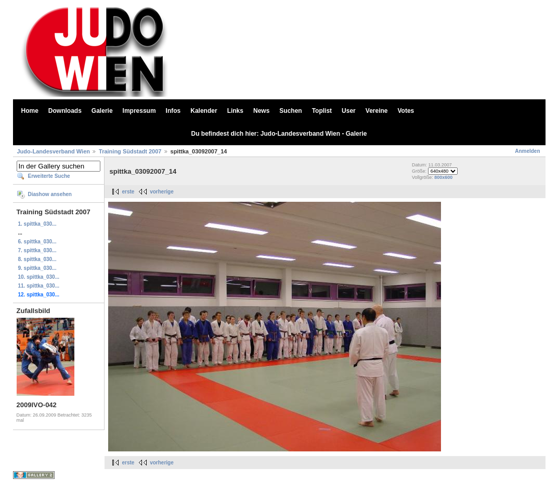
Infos (173, 110)
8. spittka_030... (37, 259)
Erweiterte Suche (49, 176)
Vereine (377, 110)
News (261, 110)
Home (29, 110)
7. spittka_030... (37, 250)
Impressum (139, 110)
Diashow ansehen (50, 194)
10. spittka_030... (39, 277)
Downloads (65, 110)
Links (235, 110)
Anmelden (527, 151)
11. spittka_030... (39, 286)
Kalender (203, 110)
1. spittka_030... (37, 224)
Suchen (290, 110)
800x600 (443, 177)
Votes (406, 110)
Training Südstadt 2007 (130, 151)
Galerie (102, 110)
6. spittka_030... (37, 241)
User (349, 110)
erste (128, 191)
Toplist (322, 110)
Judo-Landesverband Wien (53, 151)
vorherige (162, 191)
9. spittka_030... (37, 268)
